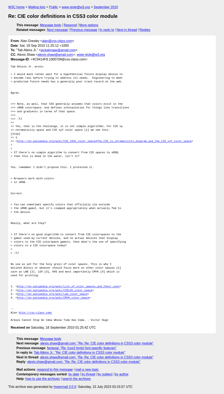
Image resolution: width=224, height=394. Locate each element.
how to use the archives (42, 378)
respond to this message (55, 369)
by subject (105, 374)
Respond (70, 25)
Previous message (83, 30)
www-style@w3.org (76, 7)
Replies (144, 30)
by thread (88, 374)
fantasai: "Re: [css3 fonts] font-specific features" (82, 348)
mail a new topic (87, 369)
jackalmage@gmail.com (58, 50)
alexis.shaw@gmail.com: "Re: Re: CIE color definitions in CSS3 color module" (97, 343)
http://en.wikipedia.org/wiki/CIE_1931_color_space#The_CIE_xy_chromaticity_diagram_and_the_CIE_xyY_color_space (104, 141)
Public (53, 7)
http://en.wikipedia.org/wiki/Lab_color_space (52, 294)
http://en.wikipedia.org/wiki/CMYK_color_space (53, 298)
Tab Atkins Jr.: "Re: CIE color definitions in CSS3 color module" (79, 352)
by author (122, 374)
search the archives (76, 378)
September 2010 (106, 7)
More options (88, 25)
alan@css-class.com (57, 41)
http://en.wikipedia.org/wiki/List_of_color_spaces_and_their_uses (68, 286)
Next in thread (127, 30)
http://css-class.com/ (35, 313)
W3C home (16, 7)
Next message (57, 30)
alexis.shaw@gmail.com (55, 54)
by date (73, 374)
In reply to (107, 30)
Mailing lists (36, 7)
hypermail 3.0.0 (65, 386)
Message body (50, 25)
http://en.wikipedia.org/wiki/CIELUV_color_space (54, 290)
